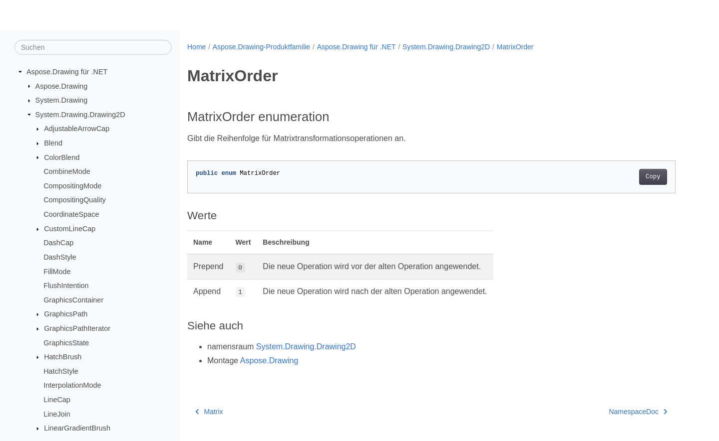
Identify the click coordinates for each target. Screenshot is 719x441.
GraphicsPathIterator (77, 328)
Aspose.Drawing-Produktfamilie (261, 47)
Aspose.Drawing (61, 86)
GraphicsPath (65, 314)
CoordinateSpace (71, 214)
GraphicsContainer (73, 300)
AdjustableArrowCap (76, 129)
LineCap (56, 400)
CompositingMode (72, 186)
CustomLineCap (69, 229)
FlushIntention (65, 286)
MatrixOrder (515, 47)
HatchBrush (62, 357)
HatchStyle (60, 371)
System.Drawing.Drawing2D (80, 115)
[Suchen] (93, 47)
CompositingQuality (74, 200)
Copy (653, 176)
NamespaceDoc (638, 412)
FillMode (56, 271)
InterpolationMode (72, 385)
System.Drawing (61, 100)
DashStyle (59, 257)
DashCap (58, 243)
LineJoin (56, 414)
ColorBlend (61, 157)
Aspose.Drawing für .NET (66, 72)
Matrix (209, 412)
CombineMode (66, 171)
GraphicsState (66, 342)
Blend (53, 143)
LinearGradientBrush (77, 428)
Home (196, 47)
